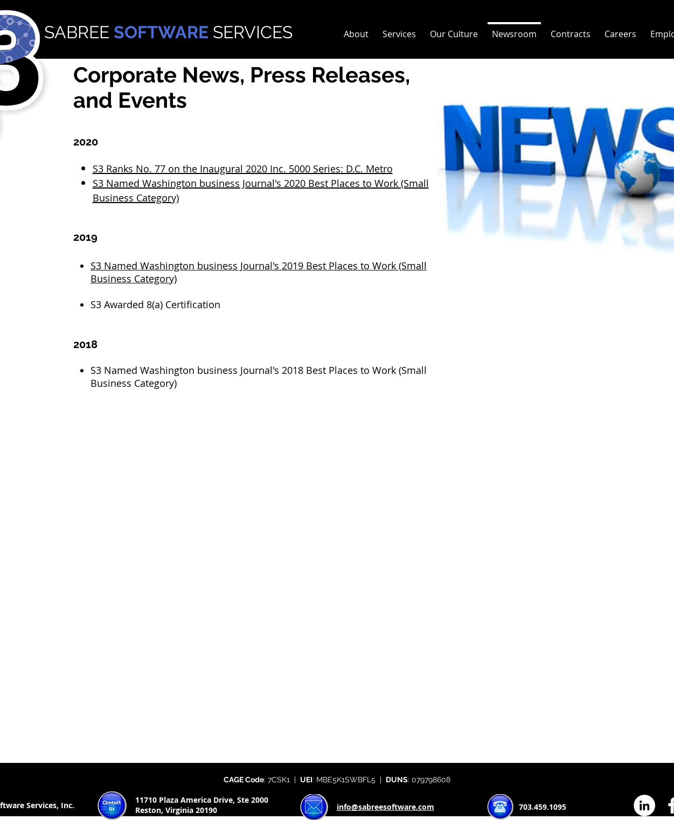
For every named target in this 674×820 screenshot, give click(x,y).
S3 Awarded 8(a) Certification (155, 304)
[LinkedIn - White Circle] (644, 805)
